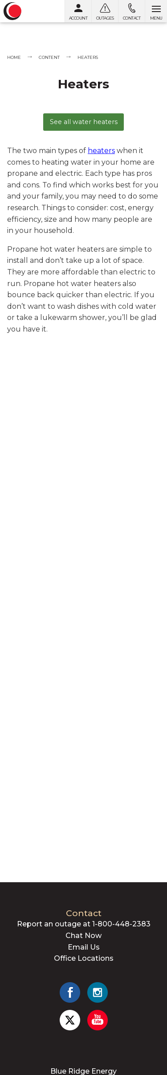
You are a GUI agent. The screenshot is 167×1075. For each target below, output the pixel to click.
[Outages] (104, 11)
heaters (101, 150)
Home (14, 57)
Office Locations (84, 958)
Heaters (87, 57)
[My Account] (78, 11)
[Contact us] (131, 11)
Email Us (84, 947)
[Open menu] (156, 11)
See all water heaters (84, 122)
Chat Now (83, 935)
